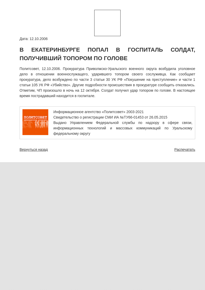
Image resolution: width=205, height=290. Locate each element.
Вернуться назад (34, 149)
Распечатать (184, 149)
